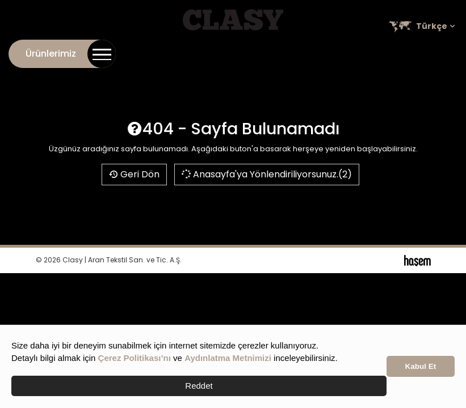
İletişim (195, 51)
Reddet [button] (198, 385)
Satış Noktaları (422, 51)
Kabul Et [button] (420, 366)
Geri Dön (134, 174)
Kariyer (363, 51)
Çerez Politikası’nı (134, 358)
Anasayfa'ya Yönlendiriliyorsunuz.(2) (266, 174)
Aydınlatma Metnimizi (227, 358)
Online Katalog (305, 51)
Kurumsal (241, 51)
